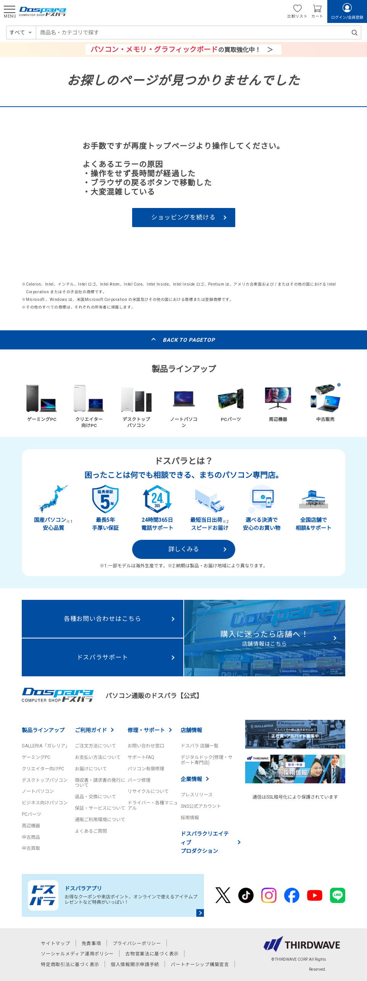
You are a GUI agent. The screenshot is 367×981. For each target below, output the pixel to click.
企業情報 (191, 779)
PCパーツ (31, 814)
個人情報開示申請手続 (135, 964)
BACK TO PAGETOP (189, 340)
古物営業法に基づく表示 (152, 954)
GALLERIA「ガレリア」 (46, 746)
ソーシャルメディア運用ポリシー (77, 954)
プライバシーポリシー (137, 943)
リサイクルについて (148, 791)
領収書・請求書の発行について (100, 783)
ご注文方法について (95, 746)
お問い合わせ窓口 (146, 746)
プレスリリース (197, 794)
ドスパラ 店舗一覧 (199, 746)
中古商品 (31, 837)
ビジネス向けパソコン (45, 803)
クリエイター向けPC (43, 768)
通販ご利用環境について (100, 819)
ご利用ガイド (91, 730)
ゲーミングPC (36, 757)
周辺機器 (31, 825)
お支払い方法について (98, 757)
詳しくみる (183, 549)
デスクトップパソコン (45, 780)
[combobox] (198, 32)
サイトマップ (55, 943)
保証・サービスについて (100, 808)
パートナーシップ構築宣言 (200, 964)
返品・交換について (95, 796)
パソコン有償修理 (146, 768)
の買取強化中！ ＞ (181, 49)
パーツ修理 (139, 780)
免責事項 (91, 943)
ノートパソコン (38, 791)
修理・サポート (146, 730)
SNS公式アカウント (201, 806)
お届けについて (91, 768)
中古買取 (31, 848)
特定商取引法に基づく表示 (70, 964)
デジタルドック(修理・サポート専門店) (207, 760)
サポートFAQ (141, 757)
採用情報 (190, 817)
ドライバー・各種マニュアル (153, 805)
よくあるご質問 (91, 831)
